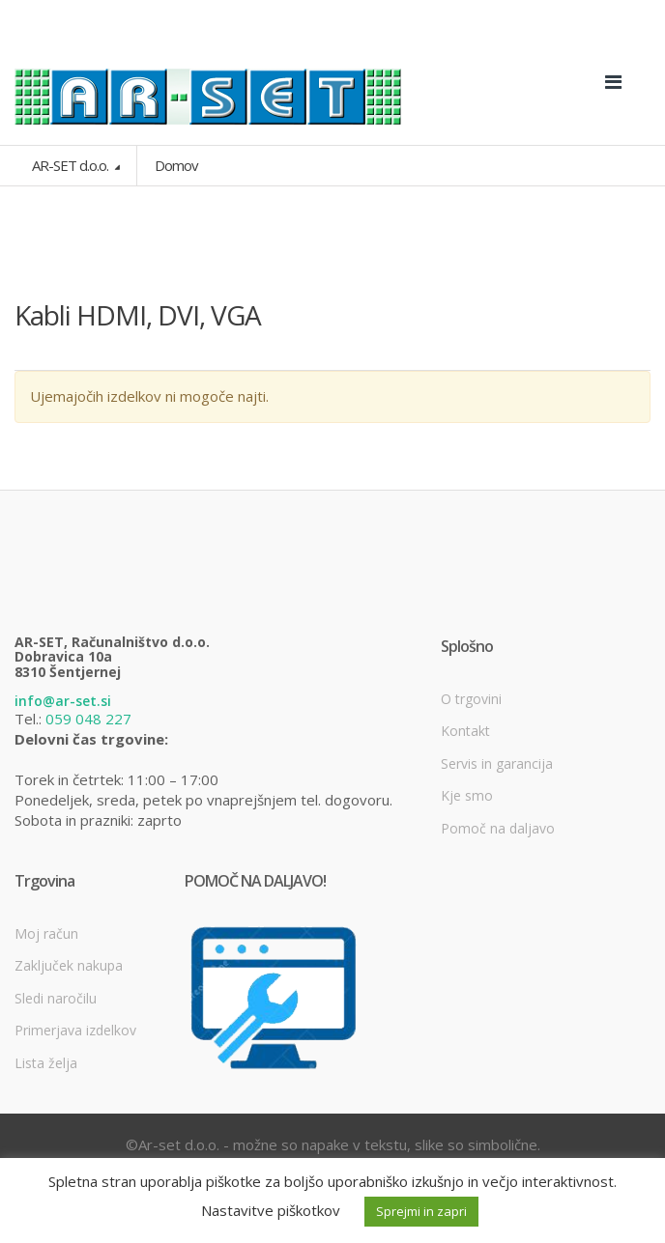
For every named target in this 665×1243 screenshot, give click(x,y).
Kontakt (465, 730)
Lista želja (45, 1063)
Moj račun (46, 933)
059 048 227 (88, 718)
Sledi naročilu (55, 998)
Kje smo (467, 795)
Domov (176, 165)
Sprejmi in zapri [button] (421, 1211)
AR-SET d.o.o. (71, 165)
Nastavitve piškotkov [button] (270, 1210)
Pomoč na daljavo (498, 828)
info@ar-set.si (62, 701)
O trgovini (471, 699)
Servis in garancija (497, 763)
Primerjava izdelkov (75, 1030)
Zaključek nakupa (68, 965)
